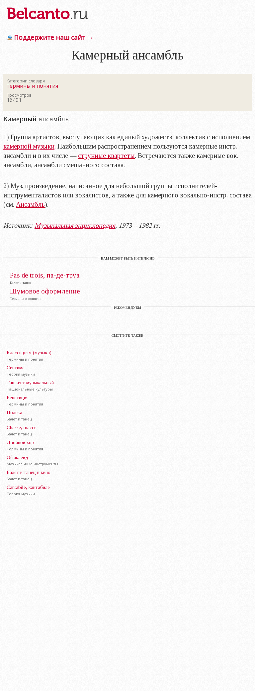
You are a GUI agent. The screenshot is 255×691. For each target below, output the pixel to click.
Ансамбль (30, 204)
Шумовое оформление (45, 291)
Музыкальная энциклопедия (75, 225)
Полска (14, 412)
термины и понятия (32, 85)
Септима (16, 367)
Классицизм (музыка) (29, 352)
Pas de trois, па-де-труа (45, 275)
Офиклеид (17, 457)
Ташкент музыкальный (30, 382)
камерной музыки (28, 146)
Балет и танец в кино (28, 472)
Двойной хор (20, 442)
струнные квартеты (106, 155)
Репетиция (18, 397)
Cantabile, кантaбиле (28, 487)
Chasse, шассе (22, 427)
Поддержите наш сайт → (53, 37)
